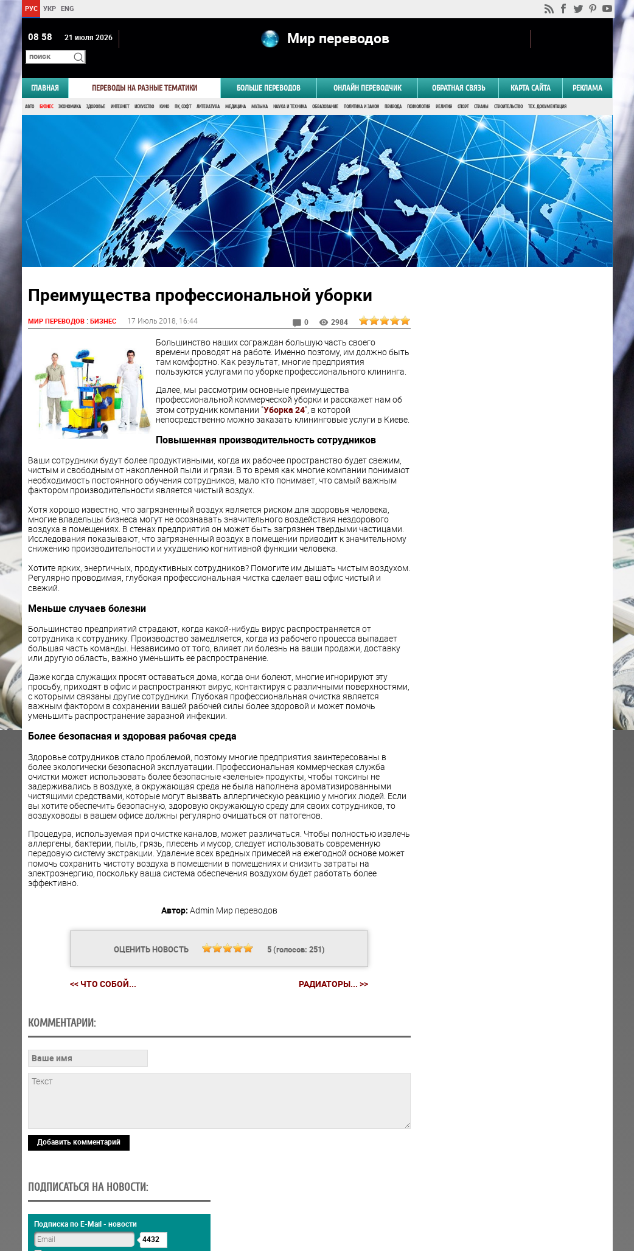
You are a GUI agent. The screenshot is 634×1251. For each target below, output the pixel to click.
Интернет (120, 89)
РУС (30, 8)
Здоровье (95, 89)
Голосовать (509, 744)
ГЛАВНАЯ (45, 70)
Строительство (508, 89)
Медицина (235, 89)
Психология (418, 89)
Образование (325, 89)
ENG (67, 8)
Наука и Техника (290, 89)
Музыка (259, 89)
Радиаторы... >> (328, 987)
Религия (444, 89)
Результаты (509, 763)
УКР (49, 8)
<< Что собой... (98, 987)
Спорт (463, 89)
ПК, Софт (183, 89)
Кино (164, 89)
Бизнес (46, 89)
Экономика (69, 89)
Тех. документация (547, 89)
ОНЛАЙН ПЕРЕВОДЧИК (367, 70)
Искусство (144, 89)
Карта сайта (530, 70)
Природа (393, 89)
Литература (208, 89)
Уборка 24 (295, 402)
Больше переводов (269, 70)
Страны (481, 89)
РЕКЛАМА (587, 70)
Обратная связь (458, 70)
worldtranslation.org (492, 1188)
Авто (29, 89)
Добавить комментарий (78, 1144)
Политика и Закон (361, 89)
